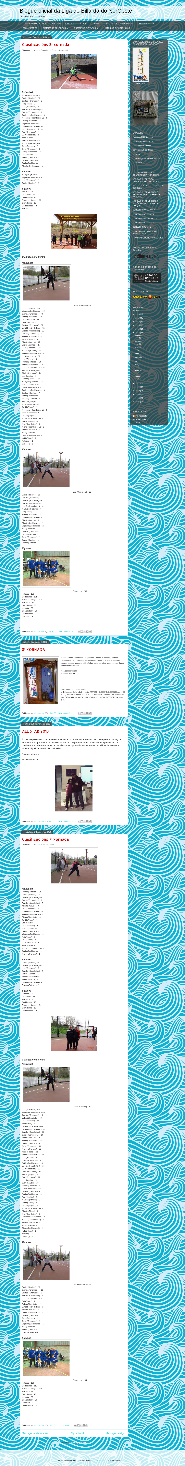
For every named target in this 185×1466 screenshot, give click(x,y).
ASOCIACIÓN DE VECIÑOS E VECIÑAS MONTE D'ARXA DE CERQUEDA (145, 203)
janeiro (137, 376)
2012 (137, 383)
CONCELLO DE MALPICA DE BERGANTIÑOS (145, 232)
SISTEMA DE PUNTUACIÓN (86, 28)
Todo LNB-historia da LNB (143, 141)
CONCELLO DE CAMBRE (144, 214)
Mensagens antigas (115, 1433)
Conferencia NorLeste (142, 146)
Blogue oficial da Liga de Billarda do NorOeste (76, 11)
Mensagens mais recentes (35, 1433)
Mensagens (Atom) (79, 1443)
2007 (137, 402)
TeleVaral (136, 154)
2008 (137, 398)
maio (137, 357)
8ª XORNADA (33, 649)
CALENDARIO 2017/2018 (63, 23)
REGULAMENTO (30, 28)
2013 (137, 332)
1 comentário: (64, 1425)
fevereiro (138, 370)
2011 (137, 387)
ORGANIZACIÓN (146, 23)
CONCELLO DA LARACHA (144, 210)
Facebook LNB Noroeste (143, 137)
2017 (137, 318)
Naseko (100, 1460)
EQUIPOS (95, 23)
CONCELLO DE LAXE (142, 227)
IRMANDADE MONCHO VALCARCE (148, 238)
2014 (137, 329)
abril (137, 361)
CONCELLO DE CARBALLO (145, 218)
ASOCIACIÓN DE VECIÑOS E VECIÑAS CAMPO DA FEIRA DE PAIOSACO (146, 194)
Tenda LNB (137, 163)
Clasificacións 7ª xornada (45, 839)
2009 (137, 394)
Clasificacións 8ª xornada (45, 44)
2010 (137, 391)
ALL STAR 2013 (35, 731)
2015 (137, 325)
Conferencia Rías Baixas (143, 150)
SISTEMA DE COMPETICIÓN (55, 28)
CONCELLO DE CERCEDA (144, 223)
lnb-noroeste (141, 416)
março (137, 364)
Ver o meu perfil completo (139, 421)
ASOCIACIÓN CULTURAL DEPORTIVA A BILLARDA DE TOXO (148, 180)
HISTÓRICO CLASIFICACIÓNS (117, 28)
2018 (137, 314)
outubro (138, 348)
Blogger (124, 1460)
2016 (137, 321)
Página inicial (77, 1433)
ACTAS (83, 23)
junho (137, 353)
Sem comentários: (66, 631)
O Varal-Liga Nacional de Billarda (146, 158)
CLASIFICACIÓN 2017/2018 (35, 23)
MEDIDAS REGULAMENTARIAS (119, 23)
